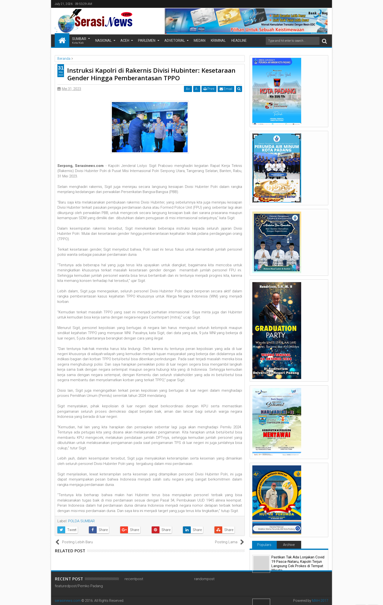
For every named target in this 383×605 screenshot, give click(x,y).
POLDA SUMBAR (81, 521)
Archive (289, 545)
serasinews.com (68, 601)
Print (208, 89)
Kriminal (218, 40)
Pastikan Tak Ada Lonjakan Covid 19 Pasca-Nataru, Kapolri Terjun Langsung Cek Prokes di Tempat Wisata (297, 564)
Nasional (103, 40)
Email (226, 89)
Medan (199, 40)
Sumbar (79, 41)
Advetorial (174, 40)
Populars (264, 545)
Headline (239, 40)
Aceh (124, 40)
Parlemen (146, 40)
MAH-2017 (320, 601)
